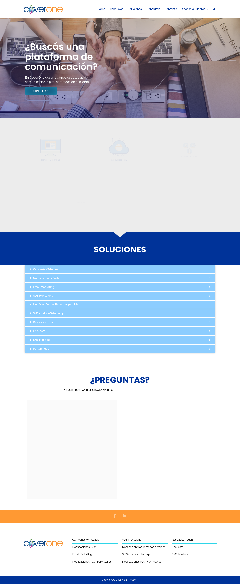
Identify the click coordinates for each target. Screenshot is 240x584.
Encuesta (178, 547)
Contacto (170, 9)
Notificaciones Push (84, 547)
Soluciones (135, 9)
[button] (41, 91)
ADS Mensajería (131, 539)
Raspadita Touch (182, 539)
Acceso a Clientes (193, 9)
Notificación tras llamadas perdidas (144, 547)
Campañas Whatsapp (85, 539)
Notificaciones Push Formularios (92, 561)
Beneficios (116, 9)
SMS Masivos (180, 554)
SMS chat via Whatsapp (137, 554)
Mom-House (129, 579)
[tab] (120, 269)
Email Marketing (82, 554)
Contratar (153, 9)
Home (101, 9)
